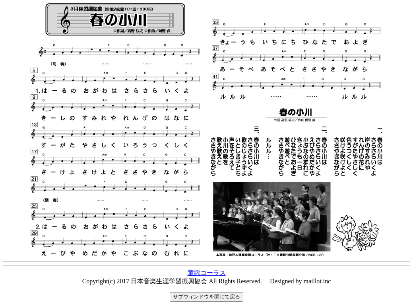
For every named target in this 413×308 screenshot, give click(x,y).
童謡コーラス (207, 272)
